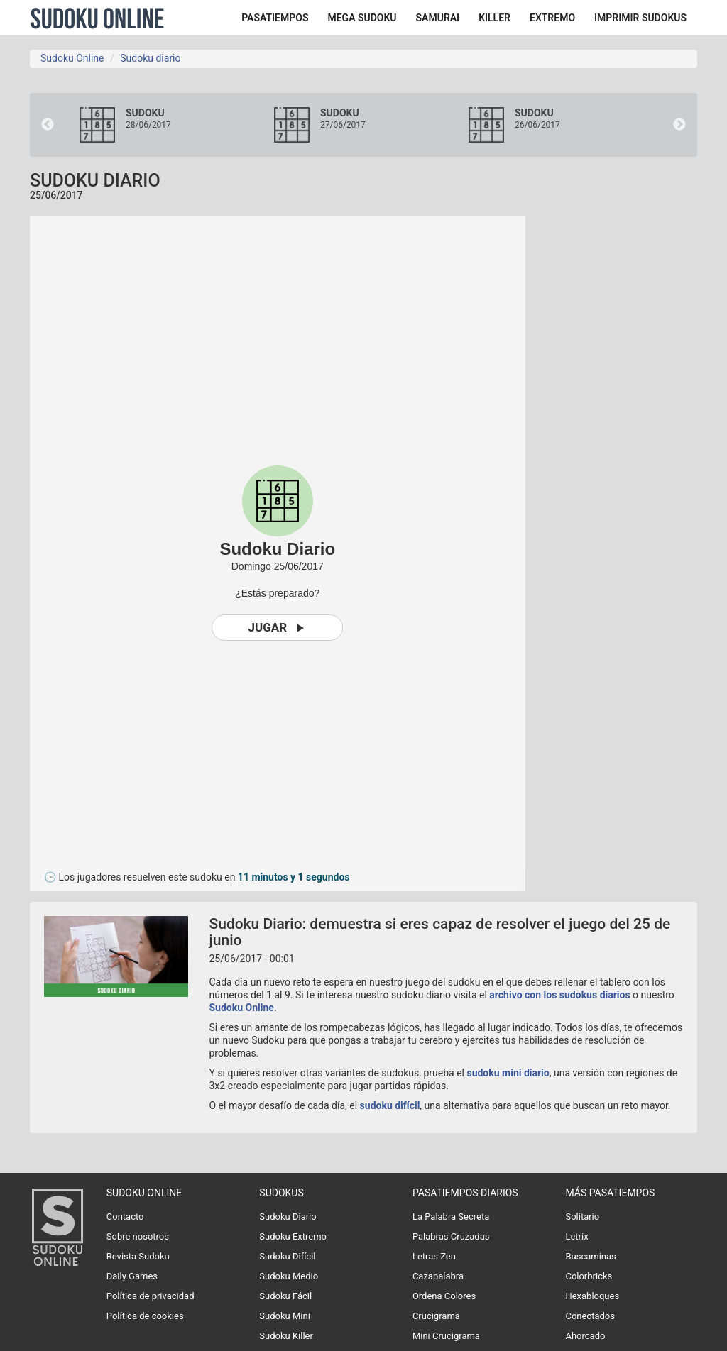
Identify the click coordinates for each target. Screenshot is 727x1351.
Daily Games (132, 1276)
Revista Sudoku (138, 1256)
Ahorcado (585, 1335)
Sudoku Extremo (293, 1236)
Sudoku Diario (287, 1216)
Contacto (125, 1216)
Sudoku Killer (286, 1335)
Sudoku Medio (288, 1276)
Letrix (576, 1236)
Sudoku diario (150, 58)
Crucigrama (436, 1316)
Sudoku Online (97, 17)
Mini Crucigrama (446, 1335)
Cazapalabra (438, 1276)
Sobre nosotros (137, 1236)
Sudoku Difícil (287, 1256)
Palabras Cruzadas (451, 1236)
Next (679, 125)
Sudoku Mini (284, 1316)
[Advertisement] (637, 428)
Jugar (277, 627)
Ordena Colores (444, 1296)
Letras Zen (434, 1256)
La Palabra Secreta (450, 1216)
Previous (47, 125)
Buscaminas (590, 1256)
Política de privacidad (150, 1296)
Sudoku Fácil (285, 1296)
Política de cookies (145, 1316)
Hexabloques (592, 1296)
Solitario (582, 1216)
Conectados (590, 1316)
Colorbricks (588, 1276)
